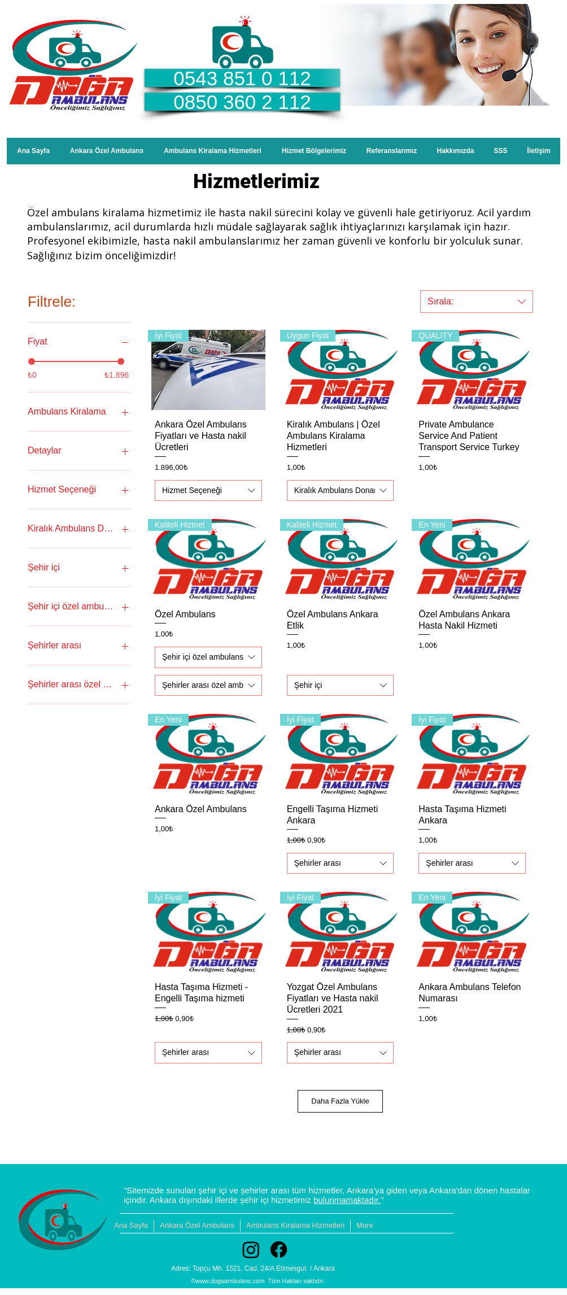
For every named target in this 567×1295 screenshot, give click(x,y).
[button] (314, 151)
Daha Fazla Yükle (340, 1101)
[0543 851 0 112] (242, 78)
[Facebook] (279, 1250)
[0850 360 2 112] (242, 102)
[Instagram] (251, 1250)
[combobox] (476, 301)
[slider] (31, 361)
